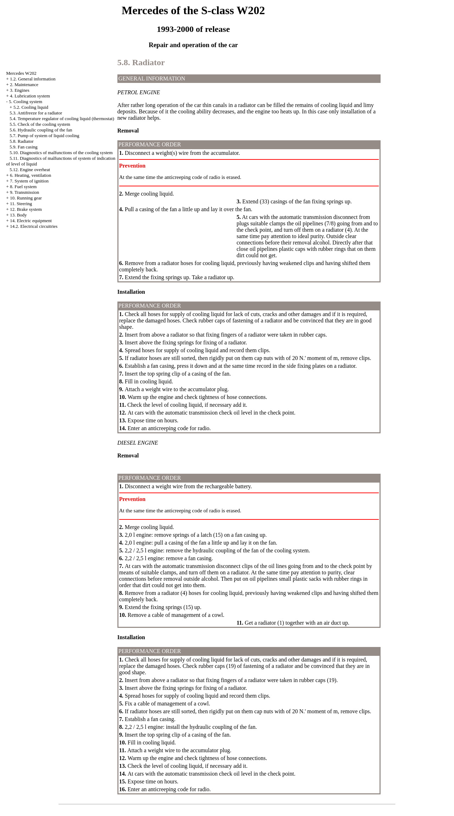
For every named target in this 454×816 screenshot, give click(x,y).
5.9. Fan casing (24, 147)
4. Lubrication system (30, 96)
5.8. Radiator (22, 141)
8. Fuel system (23, 186)
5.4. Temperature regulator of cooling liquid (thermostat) (62, 118)
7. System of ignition (29, 181)
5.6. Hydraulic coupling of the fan (41, 130)
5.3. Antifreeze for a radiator (36, 113)
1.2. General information (33, 78)
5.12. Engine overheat (30, 169)
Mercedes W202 (21, 73)
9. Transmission (24, 192)
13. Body (18, 215)
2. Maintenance (24, 84)
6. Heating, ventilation (30, 175)
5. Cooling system (25, 101)
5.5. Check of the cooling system (40, 124)
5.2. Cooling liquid (30, 107)
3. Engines (19, 90)
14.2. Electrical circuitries (33, 226)
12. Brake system (26, 209)
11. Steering (21, 203)
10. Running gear (26, 198)
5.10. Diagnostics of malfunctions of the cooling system (61, 152)
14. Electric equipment (31, 220)
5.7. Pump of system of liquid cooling (44, 135)
